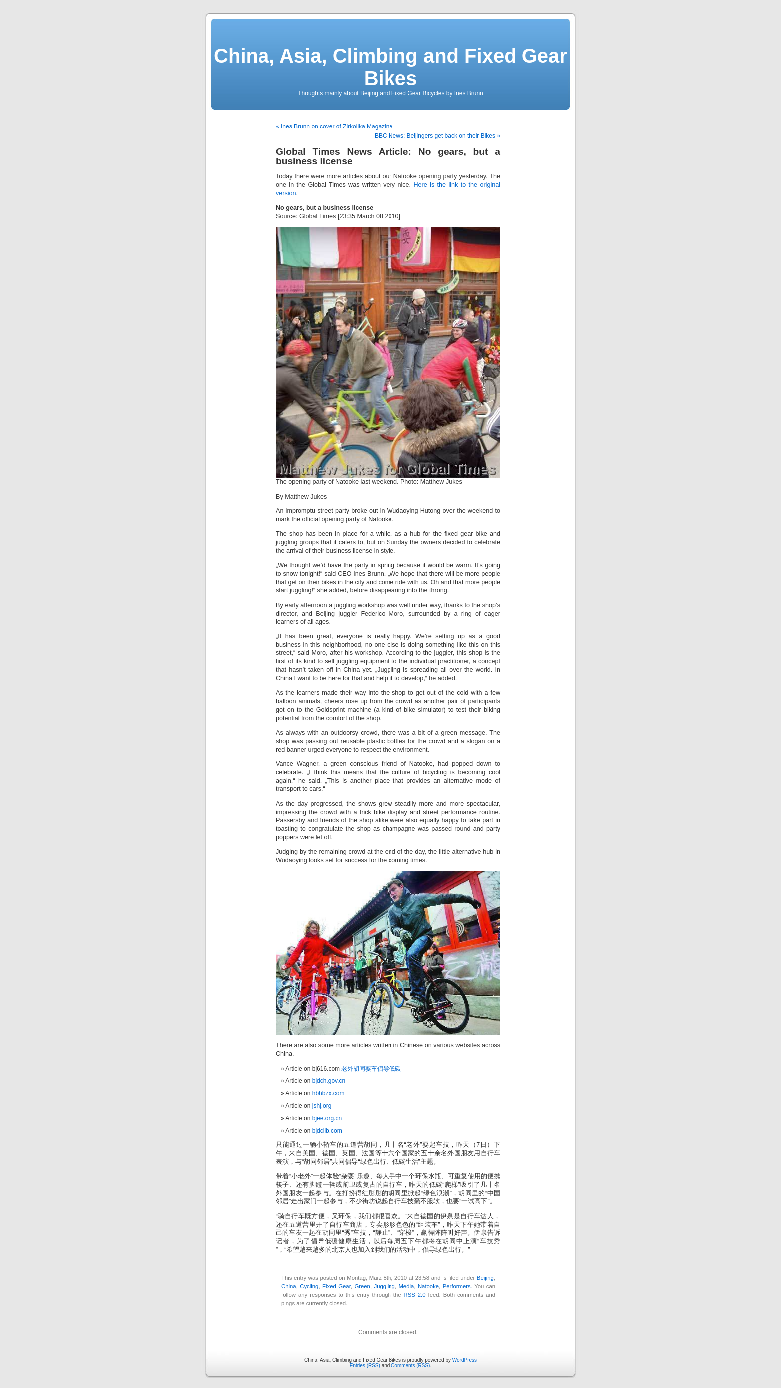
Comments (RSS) (410, 1365)
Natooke (428, 1286)
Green (362, 1286)
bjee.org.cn (327, 1118)
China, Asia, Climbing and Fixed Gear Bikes (390, 67)
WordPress (464, 1360)
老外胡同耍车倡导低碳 (371, 1068)
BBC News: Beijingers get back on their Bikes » (437, 135)
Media (406, 1286)
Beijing (485, 1278)
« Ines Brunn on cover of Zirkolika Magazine (334, 126)
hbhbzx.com (328, 1093)
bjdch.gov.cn (329, 1080)
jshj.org (322, 1105)
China (288, 1286)
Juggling (384, 1286)
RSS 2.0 (415, 1295)
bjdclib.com (327, 1130)
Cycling (309, 1286)
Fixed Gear (336, 1286)
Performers (457, 1286)
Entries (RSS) (365, 1365)
